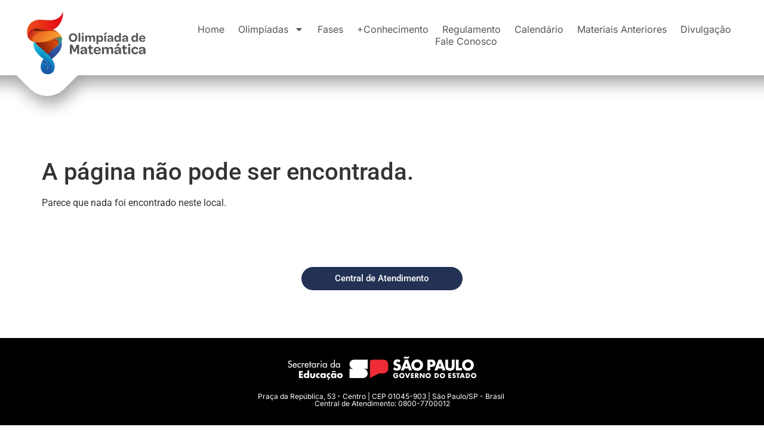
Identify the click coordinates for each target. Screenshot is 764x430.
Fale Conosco (466, 41)
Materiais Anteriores (622, 29)
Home (211, 29)
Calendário (539, 29)
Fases (330, 29)
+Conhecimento (393, 29)
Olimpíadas (271, 29)
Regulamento (471, 29)
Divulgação (705, 29)
